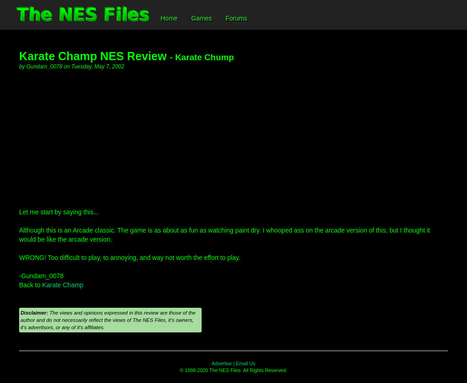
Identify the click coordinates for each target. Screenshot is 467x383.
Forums (236, 18)
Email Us (245, 363)
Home (169, 18)
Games (201, 18)
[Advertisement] (233, 139)
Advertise (222, 363)
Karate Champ (62, 285)
